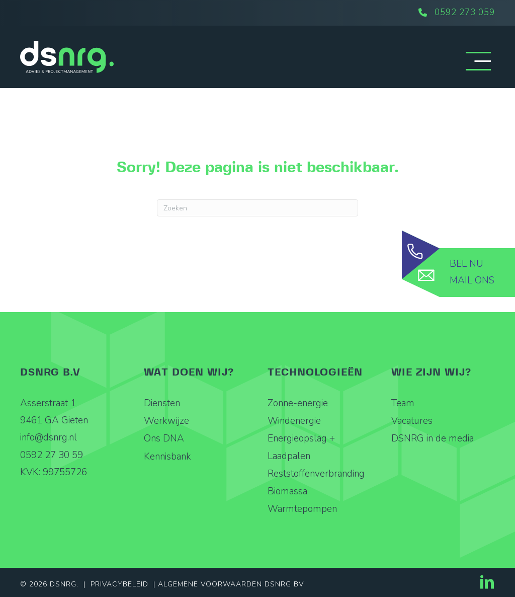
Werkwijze (166, 420)
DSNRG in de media (432, 438)
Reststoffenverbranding (316, 473)
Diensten (162, 403)
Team (402, 403)
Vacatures (412, 420)
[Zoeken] (257, 207)
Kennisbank (167, 456)
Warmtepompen (302, 508)
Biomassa (287, 491)
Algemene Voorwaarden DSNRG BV (231, 584)
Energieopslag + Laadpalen (301, 447)
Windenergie (294, 420)
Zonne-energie (298, 403)
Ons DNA (164, 438)
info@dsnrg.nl (48, 437)
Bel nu (466, 263)
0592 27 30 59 (51, 455)
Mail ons (472, 280)
